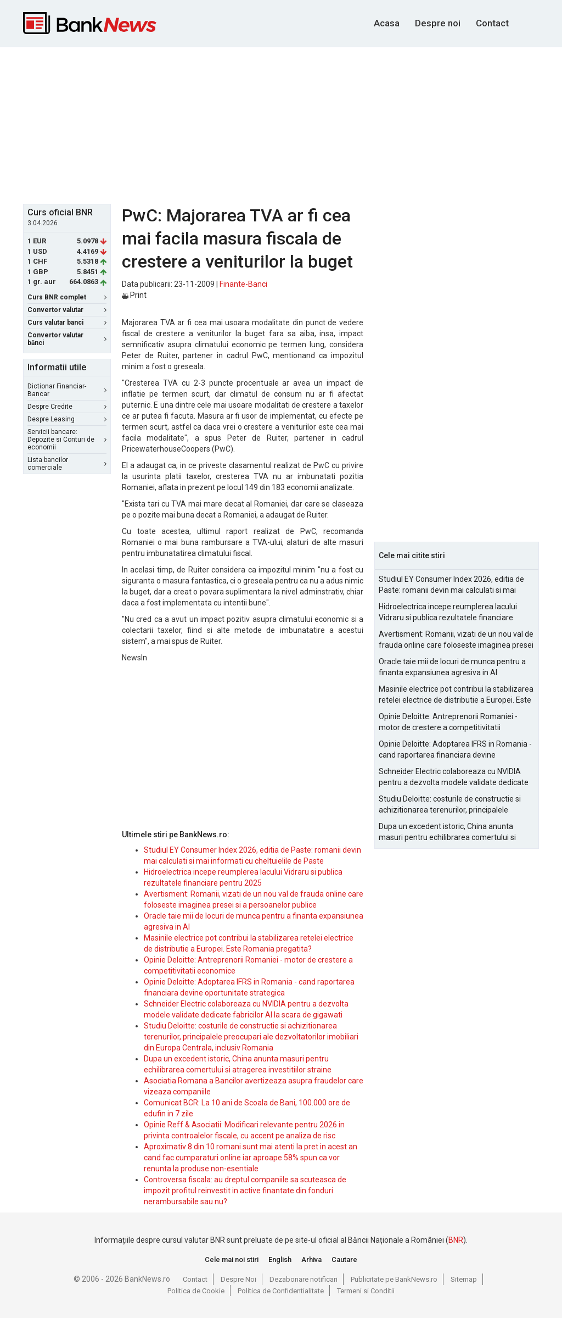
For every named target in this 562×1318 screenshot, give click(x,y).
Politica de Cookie (195, 1291)
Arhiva (311, 1259)
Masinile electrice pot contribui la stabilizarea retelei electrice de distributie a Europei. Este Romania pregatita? (456, 695)
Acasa (387, 23)
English (279, 1259)
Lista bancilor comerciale (66, 463)
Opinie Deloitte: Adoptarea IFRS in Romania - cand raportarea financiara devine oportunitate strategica (455, 749)
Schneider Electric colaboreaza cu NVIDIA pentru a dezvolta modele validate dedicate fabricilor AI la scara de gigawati (454, 777)
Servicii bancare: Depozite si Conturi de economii (66, 439)
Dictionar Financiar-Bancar (66, 390)
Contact (492, 23)
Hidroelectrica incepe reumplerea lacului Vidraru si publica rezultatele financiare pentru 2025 (448, 612)
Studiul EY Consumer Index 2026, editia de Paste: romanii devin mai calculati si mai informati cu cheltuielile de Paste (451, 585)
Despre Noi (238, 1279)
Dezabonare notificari (303, 1279)
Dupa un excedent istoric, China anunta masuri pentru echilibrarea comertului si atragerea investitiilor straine (447, 832)
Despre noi (437, 23)
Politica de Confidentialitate (281, 1291)
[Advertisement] (289, 124)
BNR (455, 1240)
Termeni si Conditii (366, 1291)
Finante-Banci (243, 284)
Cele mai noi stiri (231, 1259)
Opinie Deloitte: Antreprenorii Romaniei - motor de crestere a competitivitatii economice (448, 722)
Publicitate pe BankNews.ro (394, 1279)
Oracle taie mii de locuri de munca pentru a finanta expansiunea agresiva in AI (452, 667)
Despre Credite (66, 406)
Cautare (344, 1259)
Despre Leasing (66, 419)
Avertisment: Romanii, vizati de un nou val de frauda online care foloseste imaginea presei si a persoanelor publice (456, 640)
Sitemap (464, 1279)
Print (134, 295)
